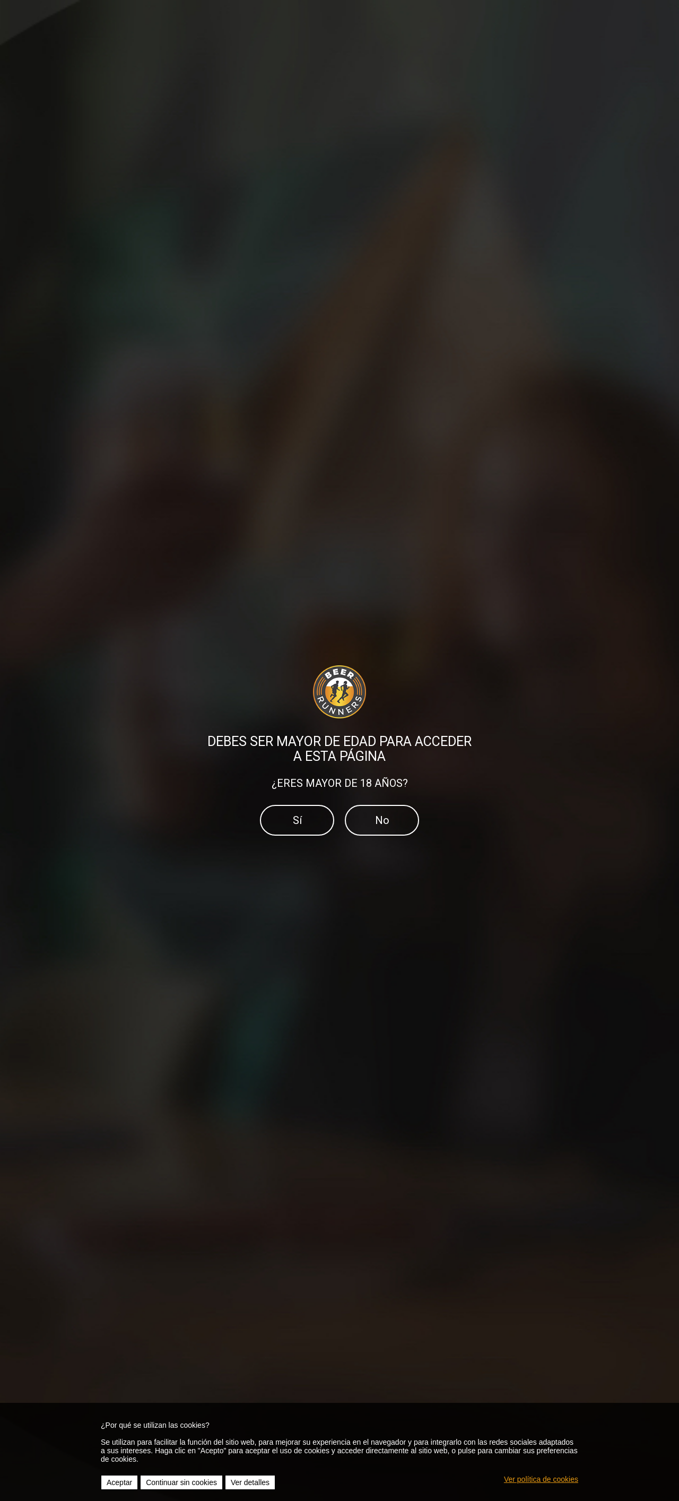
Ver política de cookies (541, 1479)
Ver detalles (250, 1482)
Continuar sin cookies (181, 1482)
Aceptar (119, 1482)
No (382, 820)
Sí (297, 820)
